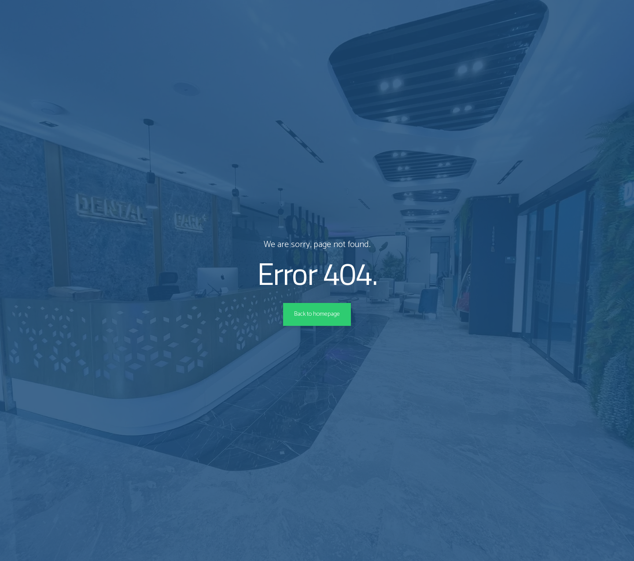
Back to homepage (317, 314)
